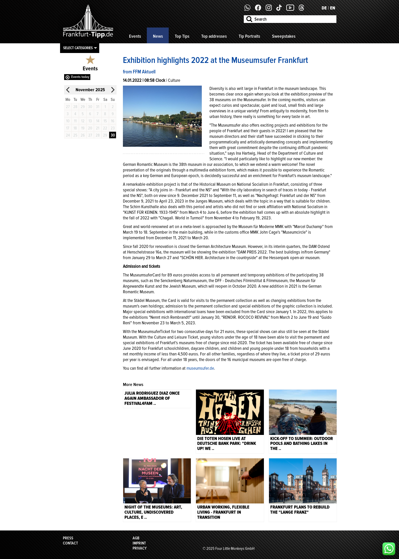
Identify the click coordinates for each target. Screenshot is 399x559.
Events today (80, 77)
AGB (136, 538)
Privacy (140, 548)
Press (68, 538)
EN (332, 8)
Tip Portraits (249, 36)
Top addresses (214, 36)
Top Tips (182, 36)
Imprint (139, 543)
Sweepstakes (283, 36)
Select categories (78, 48)
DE (324, 8)
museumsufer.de (200, 368)
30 (113, 135)
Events (135, 36)
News (158, 36)
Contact (70, 543)
